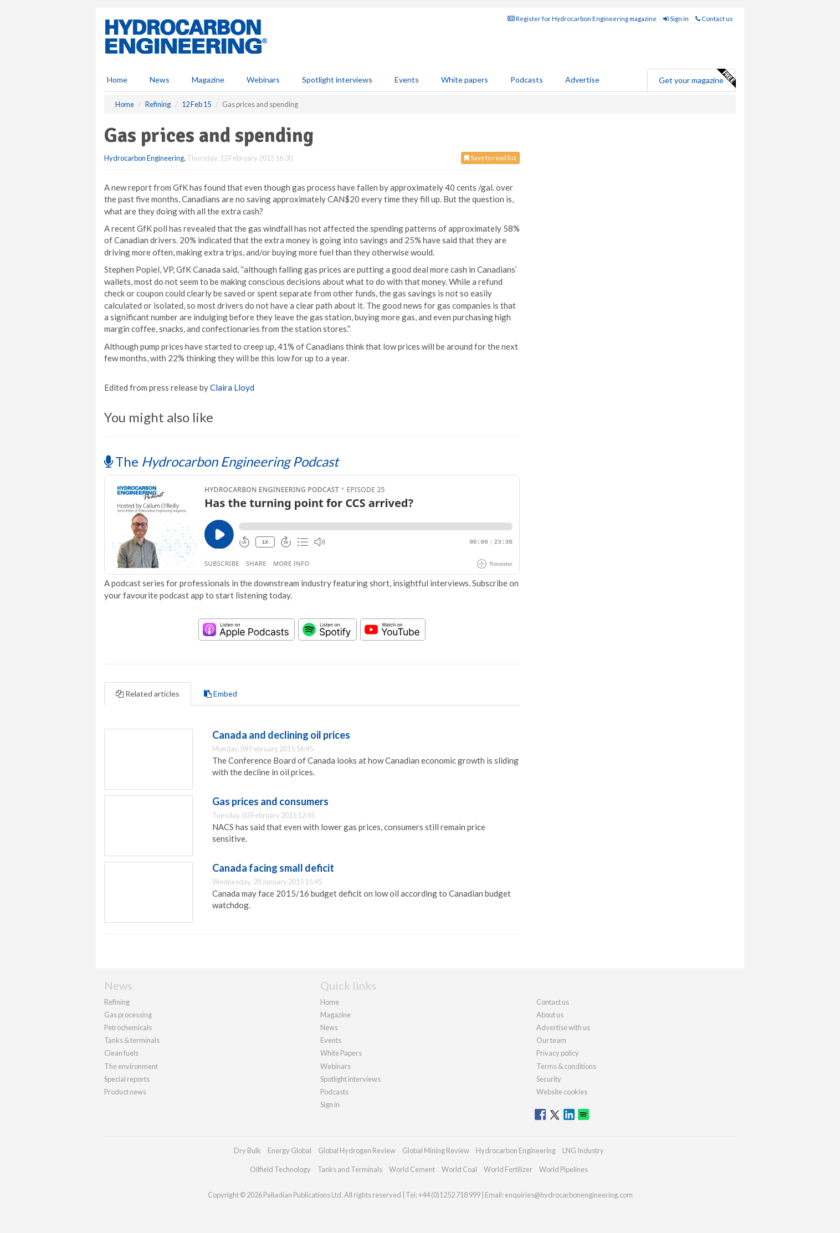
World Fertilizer (508, 1169)
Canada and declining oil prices (281, 735)
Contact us (714, 18)
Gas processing (128, 1014)
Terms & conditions (566, 1066)
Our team (551, 1040)
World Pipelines (563, 1169)
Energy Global (289, 1150)
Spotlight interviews (337, 79)
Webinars (263, 79)
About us (550, 1014)
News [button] (160, 79)
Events (407, 79)
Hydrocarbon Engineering (144, 158)
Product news (125, 1091)
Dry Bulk (247, 1150)
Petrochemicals (128, 1027)
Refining (117, 1001)
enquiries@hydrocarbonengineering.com (569, 1194)
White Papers (341, 1052)
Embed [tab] (220, 693)
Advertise (582, 79)
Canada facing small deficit (273, 868)
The (221, 461)
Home (117, 79)
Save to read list (490, 158)
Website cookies (561, 1091)
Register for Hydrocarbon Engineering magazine (582, 18)
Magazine (208, 79)
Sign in (676, 18)
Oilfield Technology (280, 1169)
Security (548, 1079)
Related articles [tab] (148, 693)
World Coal (459, 1169)
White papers (464, 79)
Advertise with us (563, 1027)
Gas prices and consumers (270, 801)
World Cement (412, 1169)
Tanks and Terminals (349, 1169)
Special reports (127, 1079)
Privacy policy (557, 1052)
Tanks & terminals (132, 1040)
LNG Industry (583, 1150)
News (329, 1027)
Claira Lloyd (232, 387)
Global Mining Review (435, 1150)
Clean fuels (121, 1052)
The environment (131, 1066)
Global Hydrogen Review (357, 1150)
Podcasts (526, 79)
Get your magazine (697, 78)
